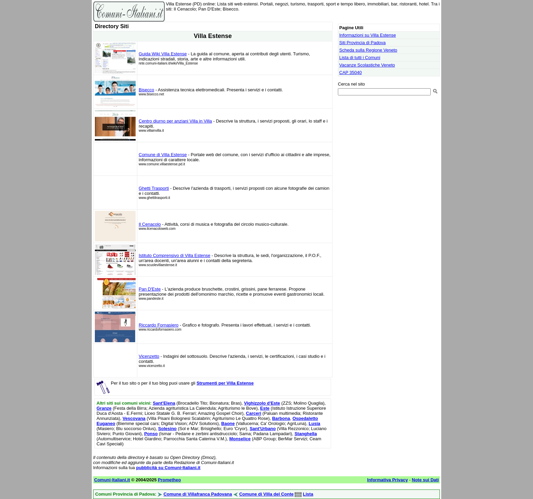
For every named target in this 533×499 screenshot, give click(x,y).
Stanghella (305, 433)
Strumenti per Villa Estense (225, 383)
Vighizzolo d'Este (262, 403)
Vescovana (134, 418)
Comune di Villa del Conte (266, 494)
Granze (104, 408)
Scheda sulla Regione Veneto (368, 50)
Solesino (167, 428)
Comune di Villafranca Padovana (198, 494)
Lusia (314, 423)
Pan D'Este (150, 289)
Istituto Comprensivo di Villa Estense (174, 255)
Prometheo (169, 479)
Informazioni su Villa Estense (367, 35)
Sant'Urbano (263, 428)
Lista (308, 494)
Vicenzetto (149, 356)
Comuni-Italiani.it (112, 479)
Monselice (240, 438)
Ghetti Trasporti (154, 188)
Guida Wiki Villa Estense (163, 53)
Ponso (151, 433)
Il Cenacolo (150, 224)
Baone (228, 423)
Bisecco (146, 89)
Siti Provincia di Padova (362, 42)
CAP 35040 (350, 72)
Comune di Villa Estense (163, 154)
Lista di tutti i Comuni (359, 57)
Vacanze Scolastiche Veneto (367, 65)
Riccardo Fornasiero (158, 325)
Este (264, 408)
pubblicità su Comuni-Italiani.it (168, 467)
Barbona (281, 418)
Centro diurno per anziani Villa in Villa (175, 121)
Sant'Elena (164, 403)
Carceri (253, 413)
